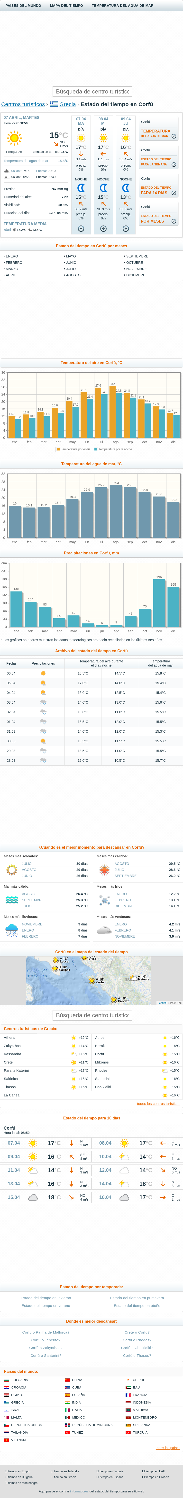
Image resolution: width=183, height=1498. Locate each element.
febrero (14, 262)
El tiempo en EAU (153, 1471)
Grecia (68, 104)
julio (71, 269)
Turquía (140, 1432)
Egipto (17, 1395)
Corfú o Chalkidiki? (137, 1348)
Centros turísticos (23, 104)
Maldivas (141, 1410)
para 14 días (156, 190)
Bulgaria (19, 1380)
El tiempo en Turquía (109, 1471)
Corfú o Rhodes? (137, 1340)
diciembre (135, 275)
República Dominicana (92, 1425)
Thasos (10, 1087)
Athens (9, 1038)
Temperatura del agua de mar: (26, 161)
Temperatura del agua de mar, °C (91, 464)
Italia (77, 1410)
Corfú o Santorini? (45, 1355)
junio (71, 262)
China (77, 1380)
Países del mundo (23, 6)
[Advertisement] (91, 49)
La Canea (12, 1095)
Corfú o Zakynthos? (46, 1348)
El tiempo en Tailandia (65, 1471)
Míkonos (102, 1062)
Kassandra (12, 1054)
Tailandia (19, 1432)
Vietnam (18, 1440)
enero (12, 256)
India (76, 1402)
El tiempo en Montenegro (21, 1483)
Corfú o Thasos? (137, 1355)
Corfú (99, 1054)
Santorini (102, 1079)
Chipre (139, 1380)
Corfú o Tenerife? (45, 1340)
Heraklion (102, 1046)
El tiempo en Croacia (155, 1477)
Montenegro (145, 1417)
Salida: (16, 171)
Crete (8, 1062)
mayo (71, 256)
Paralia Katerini (16, 1070)
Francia (140, 1395)
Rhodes (101, 1070)
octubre (134, 262)
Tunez (77, 1432)
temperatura (155, 133)
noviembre (136, 269)
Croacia (18, 1387)
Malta (16, 1417)
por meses (156, 218)
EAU (136, 1387)
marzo (12, 269)
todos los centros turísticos (158, 1104)
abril (7, 229)
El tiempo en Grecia (63, 1477)
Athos (99, 1038)
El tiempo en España (109, 1477)
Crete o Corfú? (137, 1332)
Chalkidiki (103, 1087)
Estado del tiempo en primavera (137, 1298)
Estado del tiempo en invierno (46, 1298)
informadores (79, 1491)
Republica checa (26, 1425)
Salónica (11, 1079)
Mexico (78, 1417)
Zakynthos (12, 1046)
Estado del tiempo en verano (46, 1306)
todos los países (168, 1448)
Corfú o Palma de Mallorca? (45, 1332)
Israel (16, 1410)
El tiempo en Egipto (17, 1471)
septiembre (137, 256)
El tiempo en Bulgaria (19, 1477)
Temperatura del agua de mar (123, 6)
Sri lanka (141, 1425)
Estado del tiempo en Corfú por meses (91, 246)
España (78, 1395)
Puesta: (41, 171)
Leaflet (162, 1002)
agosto (73, 275)
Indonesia (142, 1402)
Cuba (76, 1387)
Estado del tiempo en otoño (137, 1306)
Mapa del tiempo (66, 6)
